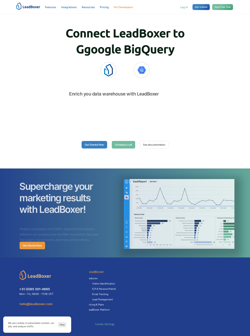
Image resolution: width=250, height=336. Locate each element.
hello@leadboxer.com (35, 304)
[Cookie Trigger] (105, 324)
